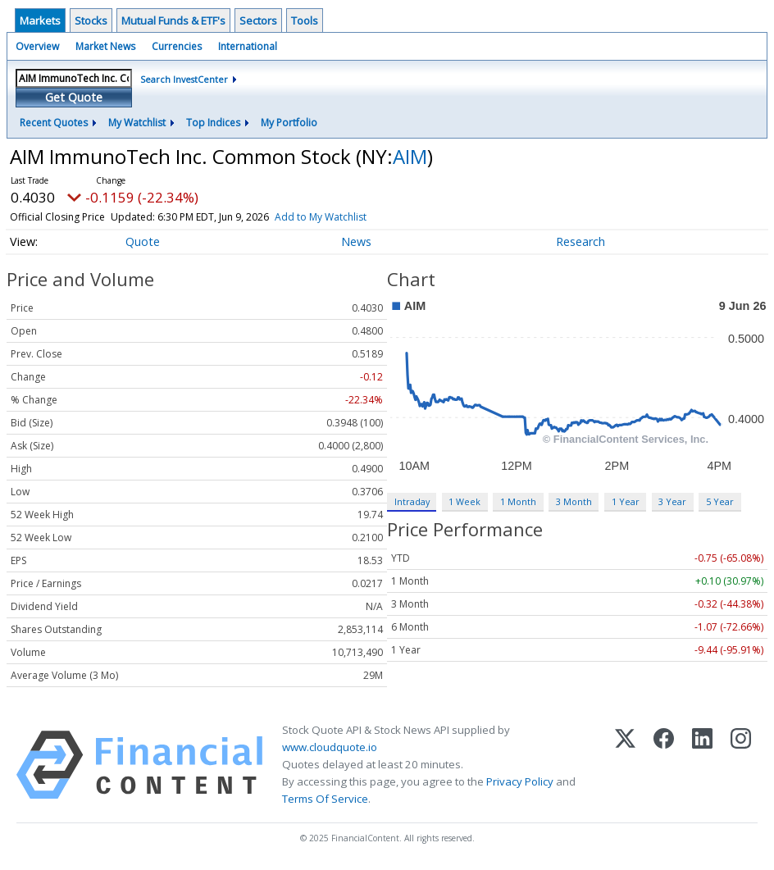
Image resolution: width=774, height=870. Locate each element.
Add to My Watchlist (321, 217)
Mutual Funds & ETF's (173, 20)
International (247, 46)
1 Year (626, 501)
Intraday (412, 501)
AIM (410, 156)
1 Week (464, 501)
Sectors (258, 20)
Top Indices (213, 123)
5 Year (720, 501)
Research (580, 241)
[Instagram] (741, 765)
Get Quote (73, 97)
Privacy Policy (519, 781)
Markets (40, 20)
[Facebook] (664, 765)
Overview (37, 46)
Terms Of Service (325, 798)
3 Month (574, 501)
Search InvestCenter (184, 79)
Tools (304, 20)
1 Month (518, 501)
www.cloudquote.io (329, 747)
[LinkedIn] (702, 765)
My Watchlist (137, 123)
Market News (105, 46)
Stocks (91, 20)
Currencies (177, 46)
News (356, 241)
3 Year (672, 501)
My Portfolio (289, 123)
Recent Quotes (54, 123)
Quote (142, 241)
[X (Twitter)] (625, 765)
